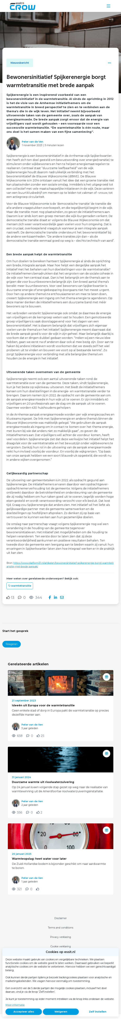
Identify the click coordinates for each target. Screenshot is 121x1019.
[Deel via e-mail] (62, 597)
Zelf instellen (97, 1011)
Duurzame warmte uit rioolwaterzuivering (43, 782)
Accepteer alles (23, 1011)
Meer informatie (15, 1005)
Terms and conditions (60, 927)
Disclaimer (60, 918)
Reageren (12, 644)
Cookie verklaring (60, 946)
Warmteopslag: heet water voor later (39, 858)
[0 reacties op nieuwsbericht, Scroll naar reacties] (22, 597)
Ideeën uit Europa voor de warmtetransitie (43, 705)
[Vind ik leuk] (10, 597)
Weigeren (60, 1011)
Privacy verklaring (60, 937)
